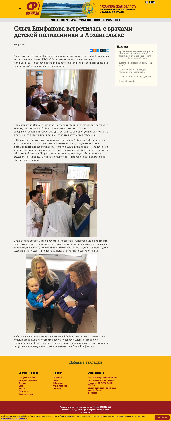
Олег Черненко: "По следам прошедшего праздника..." (131, 71)
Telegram (23, 383)
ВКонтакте (23, 391)
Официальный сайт (27, 378)
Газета (97, 20)
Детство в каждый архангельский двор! (135, 64)
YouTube (57, 388)
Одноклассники (26, 394)
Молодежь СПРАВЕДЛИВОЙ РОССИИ (100, 384)
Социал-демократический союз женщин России (102, 389)
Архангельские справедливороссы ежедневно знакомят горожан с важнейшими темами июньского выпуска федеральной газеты (135, 55)
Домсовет (92, 393)
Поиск (118, 20)
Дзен (21, 386)
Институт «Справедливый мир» (102, 378)
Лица (73, 20)
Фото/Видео (85, 20)
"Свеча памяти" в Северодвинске (134, 77)
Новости (65, 20)
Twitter (22, 388)
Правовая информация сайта (14, 418)
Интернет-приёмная (28, 380)
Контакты (107, 20)
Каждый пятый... (126, 81)
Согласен (162, 417)
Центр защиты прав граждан (101, 380)
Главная (54, 20)
